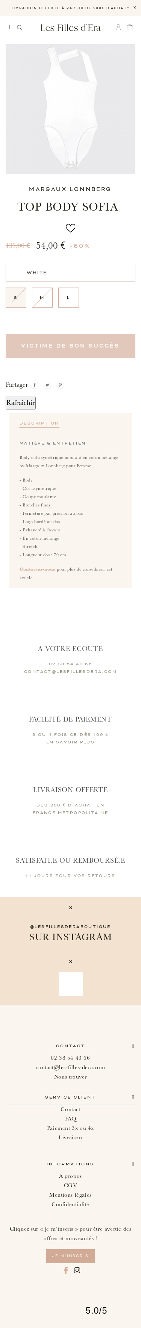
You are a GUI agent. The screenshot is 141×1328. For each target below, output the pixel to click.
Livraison (70, 1137)
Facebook (65, 1270)
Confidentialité (70, 1204)
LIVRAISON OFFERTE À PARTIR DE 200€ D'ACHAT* (71, 8)
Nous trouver (70, 1076)
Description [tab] (39, 423)
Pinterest (60, 385)
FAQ (70, 1118)
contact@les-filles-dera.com (70, 1067)
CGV (70, 1185)
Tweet (47, 385)
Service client (70, 1097)
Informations (70, 1164)
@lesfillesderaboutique (70, 926)
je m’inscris (70, 1256)
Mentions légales (70, 1195)
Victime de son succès (70, 345)
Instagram (77, 1270)
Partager (34, 385)
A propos (70, 1176)
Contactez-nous (37, 569)
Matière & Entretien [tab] (53, 443)
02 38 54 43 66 (70, 1058)
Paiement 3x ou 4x (70, 1128)
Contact (70, 1046)
